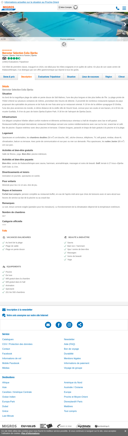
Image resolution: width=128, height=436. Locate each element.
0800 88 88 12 (117, 8)
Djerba (34, 55)
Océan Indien (9, 397)
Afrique (5, 382)
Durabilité (69, 353)
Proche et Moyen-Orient (76, 397)
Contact (6, 349)
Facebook (7, 353)
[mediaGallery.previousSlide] (3, 24)
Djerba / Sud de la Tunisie (20, 55)
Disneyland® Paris (73, 401)
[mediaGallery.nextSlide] (125, 24)
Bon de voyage (71, 349)
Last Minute (8, 416)
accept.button (125, 431)
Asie (4, 387)
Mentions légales (72, 358)
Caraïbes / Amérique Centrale (17, 392)
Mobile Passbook (10, 363)
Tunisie (5, 55)
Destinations (8, 377)
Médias (6, 368)
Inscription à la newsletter (19, 309)
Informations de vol (11, 358)
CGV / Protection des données (17, 344)
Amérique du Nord (73, 382)
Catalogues (8, 339)
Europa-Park (8, 401)
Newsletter (69, 339)
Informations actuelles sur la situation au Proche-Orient (31, 2)
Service (5, 334)
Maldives (68, 406)
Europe (67, 392)
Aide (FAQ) (69, 344)
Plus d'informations (30, 433)
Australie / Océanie (73, 387)
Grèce (5, 411)
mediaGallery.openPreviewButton (123, 33)
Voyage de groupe (73, 368)
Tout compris (70, 411)
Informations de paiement (76, 363)
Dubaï (5, 406)
